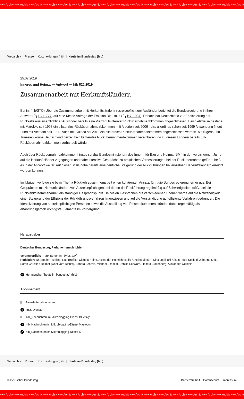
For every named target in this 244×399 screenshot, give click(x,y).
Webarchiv (14, 56)
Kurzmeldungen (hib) (51, 56)
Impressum (229, 380)
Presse (29, 56)
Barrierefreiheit (190, 380)
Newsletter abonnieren (40, 302)
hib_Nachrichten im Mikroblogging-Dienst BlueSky (58, 317)
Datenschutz (211, 380)
